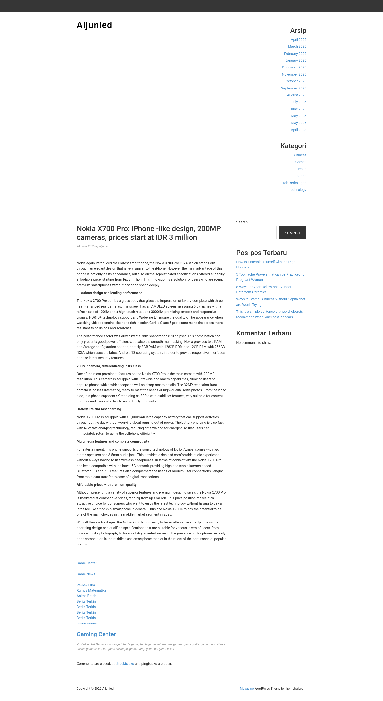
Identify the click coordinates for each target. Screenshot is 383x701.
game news (208, 644)
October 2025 (296, 81)
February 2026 (295, 54)
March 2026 (297, 46)
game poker (166, 649)
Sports (301, 176)
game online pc (96, 649)
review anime (87, 623)
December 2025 (294, 67)
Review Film (86, 585)
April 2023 (298, 130)
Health (301, 169)
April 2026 (298, 40)
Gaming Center (96, 634)
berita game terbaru (153, 644)
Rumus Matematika (91, 590)
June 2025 (298, 109)
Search (242, 222)
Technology (297, 190)
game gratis (191, 644)
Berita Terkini (86, 601)
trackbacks (125, 664)
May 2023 (298, 123)
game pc (151, 649)
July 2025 (299, 102)
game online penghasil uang (126, 649)
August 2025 (296, 95)
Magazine (247, 688)
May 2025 (298, 116)
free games (174, 644)
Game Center (86, 563)
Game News (86, 574)
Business (299, 155)
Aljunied (95, 25)
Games (300, 162)
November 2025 (294, 74)
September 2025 (293, 88)
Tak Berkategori (294, 183)
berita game (130, 644)
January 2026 (296, 60)
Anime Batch (86, 596)
